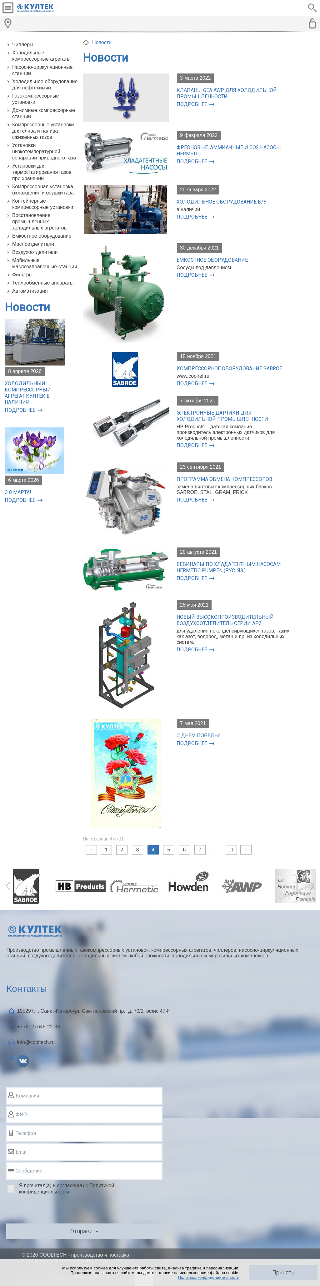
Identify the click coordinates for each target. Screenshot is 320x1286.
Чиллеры (22, 44)
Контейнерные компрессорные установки (42, 204)
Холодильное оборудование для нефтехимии (45, 84)
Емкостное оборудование (41, 236)
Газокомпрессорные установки (35, 99)
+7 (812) (38, 1026)
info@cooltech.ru (35, 1042)
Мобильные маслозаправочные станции (44, 263)
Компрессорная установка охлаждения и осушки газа (43, 189)
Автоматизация (30, 291)
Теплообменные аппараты (42, 282)
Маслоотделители (33, 244)
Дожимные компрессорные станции (43, 113)
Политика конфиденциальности (208, 1277)
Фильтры (22, 274)
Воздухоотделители (35, 252)
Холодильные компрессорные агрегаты (41, 56)
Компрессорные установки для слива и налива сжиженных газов (43, 131)
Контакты (26, 988)
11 (231, 849)
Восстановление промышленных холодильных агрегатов (39, 221)
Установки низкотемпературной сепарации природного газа (44, 151)
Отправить (84, 1231)
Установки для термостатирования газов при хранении (41, 172)
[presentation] (53, 1210)
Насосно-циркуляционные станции (42, 70)
